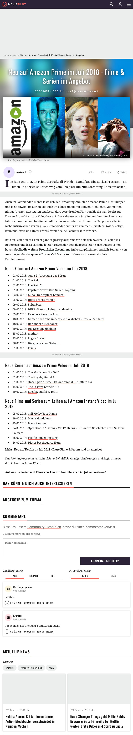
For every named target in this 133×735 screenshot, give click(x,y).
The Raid (34, 280)
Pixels (32, 348)
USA (51, 667)
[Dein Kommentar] (66, 546)
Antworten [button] (29, 602)
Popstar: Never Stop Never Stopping (51, 290)
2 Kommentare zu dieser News (21, 533)
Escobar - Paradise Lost (43, 314)
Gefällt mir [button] (15, 602)
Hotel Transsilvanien (41, 300)
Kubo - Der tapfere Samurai (46, 295)
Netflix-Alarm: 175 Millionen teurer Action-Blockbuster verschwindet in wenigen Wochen (30, 721)
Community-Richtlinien (44, 527)
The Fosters (35, 387)
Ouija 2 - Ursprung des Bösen (47, 275)
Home (6, 55)
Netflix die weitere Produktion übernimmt (42, 249)
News (14, 55)
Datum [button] (85, 575)
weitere (9, 667)
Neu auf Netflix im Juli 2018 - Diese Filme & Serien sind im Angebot (58, 449)
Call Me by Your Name (42, 413)
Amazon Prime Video (31, 667)
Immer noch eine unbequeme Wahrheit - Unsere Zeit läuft (66, 319)
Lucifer (32, 392)
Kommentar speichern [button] (105, 561)
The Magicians (37, 372)
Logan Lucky (36, 338)
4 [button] (7, 602)
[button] (105, 172)
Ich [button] (52, 575)
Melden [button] (49, 602)
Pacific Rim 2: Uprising (43, 438)
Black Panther (37, 423)
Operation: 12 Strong (41, 428)
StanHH (17, 616)
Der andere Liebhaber (43, 324)
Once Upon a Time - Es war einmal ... (52, 382)
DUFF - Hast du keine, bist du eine (50, 309)
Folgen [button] (40, 602)
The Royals (35, 377)
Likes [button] (113, 575)
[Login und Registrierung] (120, 4)
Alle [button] (15, 575)
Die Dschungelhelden (42, 329)
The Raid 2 (35, 285)
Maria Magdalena (39, 418)
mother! (33, 333)
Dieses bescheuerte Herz (44, 442)
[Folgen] (30, 172)
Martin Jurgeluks (22, 587)
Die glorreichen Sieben (43, 343)
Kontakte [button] (33, 575)
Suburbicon (35, 304)
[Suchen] (111, 4)
